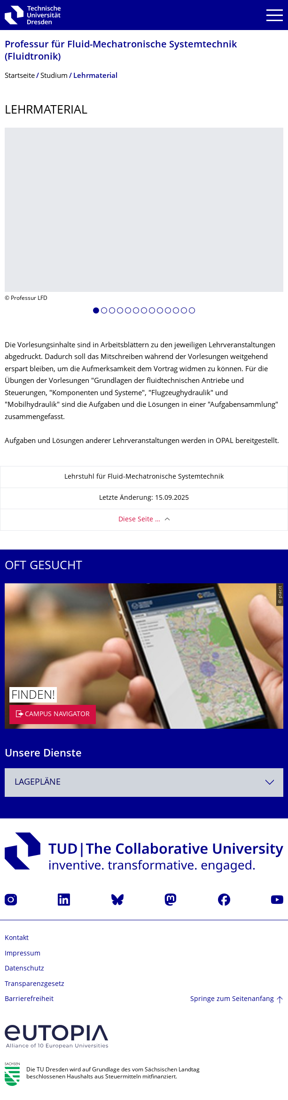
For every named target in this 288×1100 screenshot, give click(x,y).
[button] (96, 312)
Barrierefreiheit (29, 999)
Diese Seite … (139, 520)
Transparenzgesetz (34, 984)
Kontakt (17, 938)
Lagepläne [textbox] (38, 783)
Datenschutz (24, 969)
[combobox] (144, 782)
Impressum (22, 954)
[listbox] (144, 224)
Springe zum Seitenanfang (232, 999)
